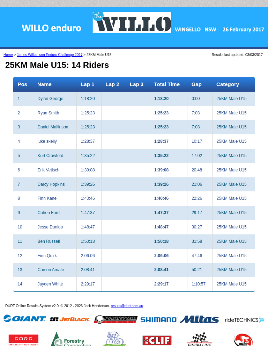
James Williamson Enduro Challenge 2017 (49, 55)
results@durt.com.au (127, 306)
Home (8, 55)
